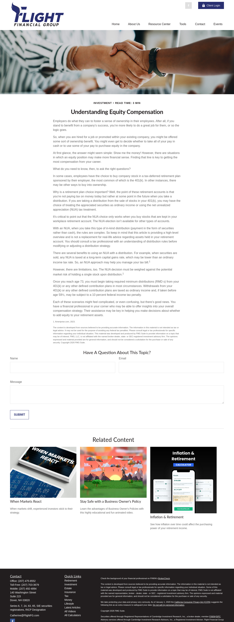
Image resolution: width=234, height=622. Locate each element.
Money (68, 599)
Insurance (70, 592)
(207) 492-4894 (28, 588)
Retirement (71, 580)
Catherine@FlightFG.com (24, 615)
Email (122, 358)
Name (14, 358)
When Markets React (25, 501)
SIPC (218, 616)
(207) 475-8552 (27, 580)
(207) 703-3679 (30, 584)
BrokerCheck (164, 578)
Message (16, 381)
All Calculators (73, 615)
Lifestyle (69, 603)
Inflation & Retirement (167, 517)
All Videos (70, 611)
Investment (71, 584)
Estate (68, 588)
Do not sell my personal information (168, 605)
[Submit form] (19, 414)
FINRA (212, 616)
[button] (115, 24)
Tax (67, 596)
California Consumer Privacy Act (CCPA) (192, 602)
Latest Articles (72, 607)
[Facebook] (188, 5)
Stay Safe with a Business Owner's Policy (110, 501)
